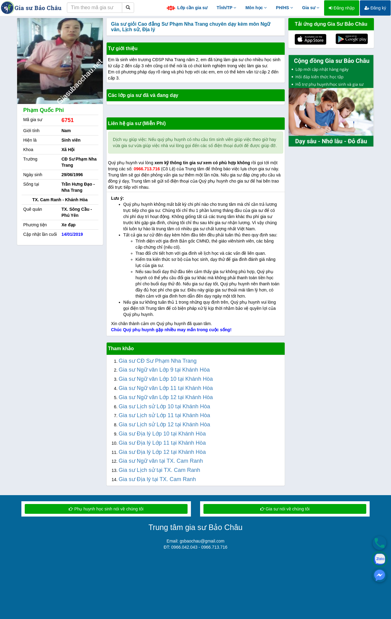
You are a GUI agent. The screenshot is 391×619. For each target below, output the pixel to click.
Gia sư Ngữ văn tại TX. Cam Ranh (161, 461)
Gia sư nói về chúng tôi (285, 508)
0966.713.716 (147, 168)
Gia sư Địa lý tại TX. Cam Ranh (157, 479)
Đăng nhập (342, 8)
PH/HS (284, 7)
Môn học (256, 7)
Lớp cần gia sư (186, 8)
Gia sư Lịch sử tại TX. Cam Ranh (159, 470)
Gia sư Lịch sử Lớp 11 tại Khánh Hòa (164, 415)
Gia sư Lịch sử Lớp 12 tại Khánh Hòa (164, 424)
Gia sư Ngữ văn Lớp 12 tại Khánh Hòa (166, 397)
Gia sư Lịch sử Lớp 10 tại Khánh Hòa (164, 406)
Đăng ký (375, 8)
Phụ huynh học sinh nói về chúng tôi (106, 508)
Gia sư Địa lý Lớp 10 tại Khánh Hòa (162, 434)
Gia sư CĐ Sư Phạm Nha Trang (158, 361)
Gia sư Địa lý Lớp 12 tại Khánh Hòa (162, 452)
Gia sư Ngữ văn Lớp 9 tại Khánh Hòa (164, 370)
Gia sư (310, 7)
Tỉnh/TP (226, 7)
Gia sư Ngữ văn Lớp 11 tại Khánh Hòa (166, 388)
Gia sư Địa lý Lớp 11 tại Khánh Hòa (162, 443)
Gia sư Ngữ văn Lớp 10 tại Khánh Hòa (166, 379)
